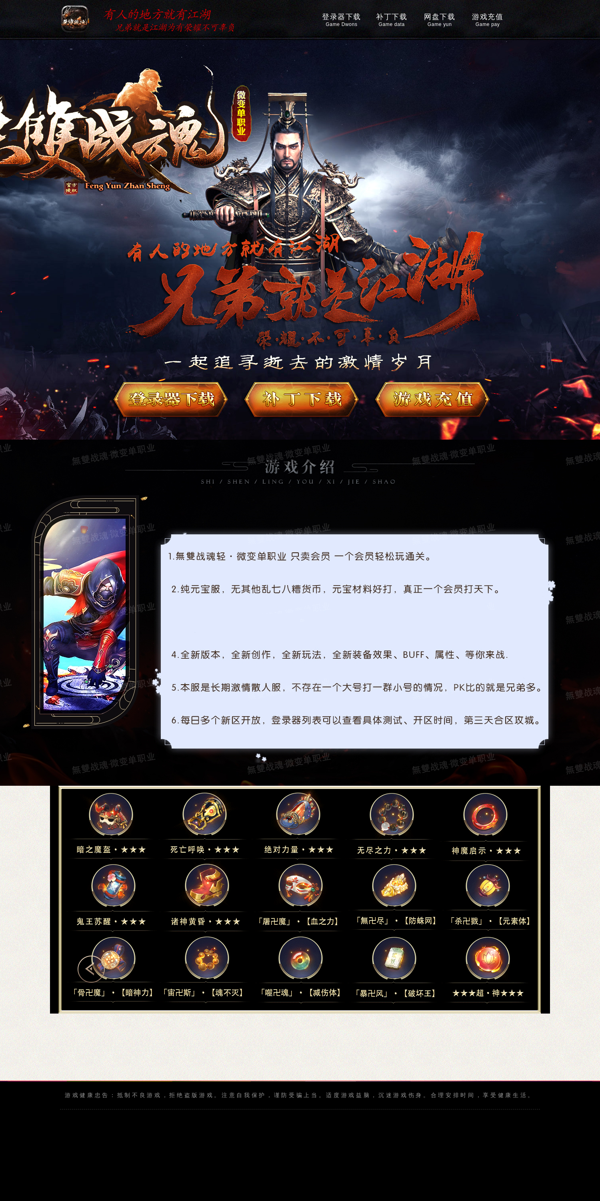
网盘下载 (439, 20)
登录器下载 (341, 20)
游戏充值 (487, 20)
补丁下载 (391, 20)
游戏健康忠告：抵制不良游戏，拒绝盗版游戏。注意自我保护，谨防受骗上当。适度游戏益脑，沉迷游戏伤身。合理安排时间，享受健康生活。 (300, 1095)
